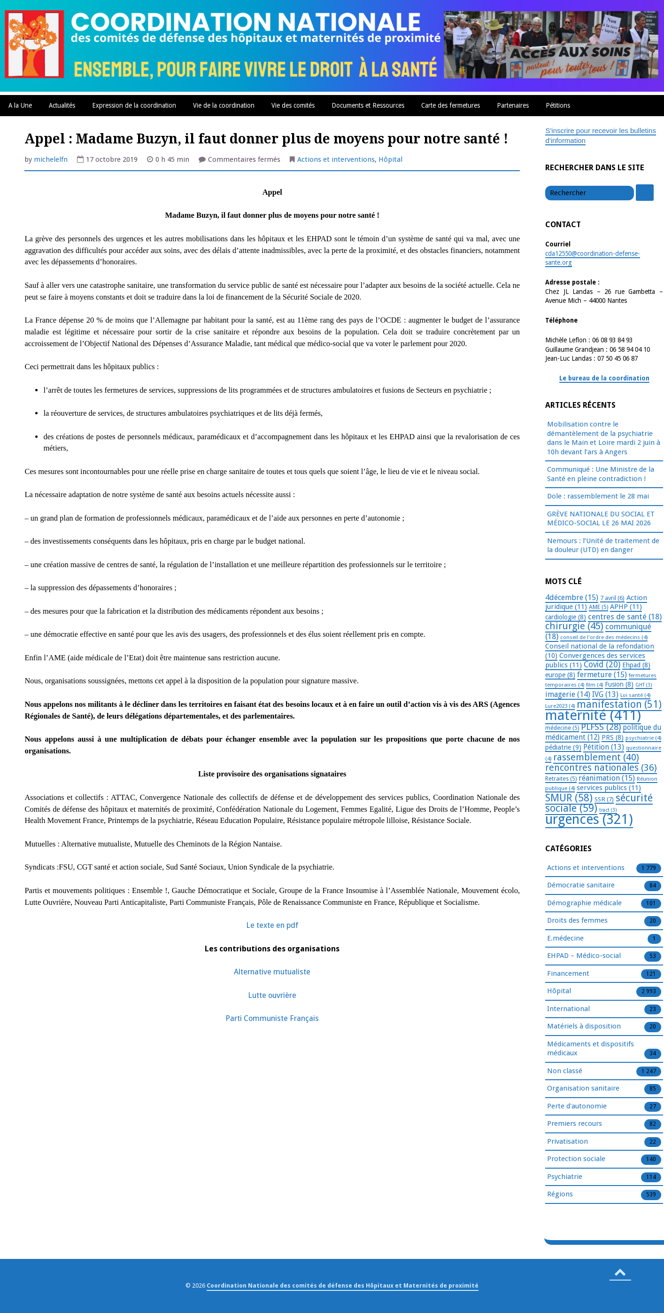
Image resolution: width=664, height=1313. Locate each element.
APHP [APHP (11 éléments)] (626, 606)
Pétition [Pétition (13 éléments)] (603, 747)
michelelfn (51, 159)
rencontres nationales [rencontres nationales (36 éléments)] (601, 767)
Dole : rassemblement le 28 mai (598, 496)
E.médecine (565, 938)
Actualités (62, 105)
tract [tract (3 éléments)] (608, 810)
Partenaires (513, 105)
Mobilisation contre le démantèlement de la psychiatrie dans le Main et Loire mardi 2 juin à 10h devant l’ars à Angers (603, 438)
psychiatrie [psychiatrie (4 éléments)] (643, 738)
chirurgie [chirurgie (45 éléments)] (574, 626)
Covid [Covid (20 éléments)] (602, 664)
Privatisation (567, 1142)
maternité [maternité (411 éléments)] (593, 715)
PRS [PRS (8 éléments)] (613, 737)
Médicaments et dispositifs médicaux (590, 1049)
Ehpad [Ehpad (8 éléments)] (636, 665)
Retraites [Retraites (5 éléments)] (561, 778)
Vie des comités (293, 105)
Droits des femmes (577, 920)
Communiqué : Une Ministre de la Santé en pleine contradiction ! (600, 474)
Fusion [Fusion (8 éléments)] (619, 684)
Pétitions (558, 105)
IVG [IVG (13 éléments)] (605, 694)
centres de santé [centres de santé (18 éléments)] (625, 616)
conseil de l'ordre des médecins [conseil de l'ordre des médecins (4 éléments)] (604, 637)
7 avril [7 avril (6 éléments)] (612, 597)
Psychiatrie (564, 1177)
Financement (568, 974)
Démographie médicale (584, 903)
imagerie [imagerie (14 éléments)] (567, 694)
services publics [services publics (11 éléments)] (609, 787)
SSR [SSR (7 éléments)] (604, 799)
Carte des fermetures (450, 105)
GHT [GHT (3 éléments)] (643, 685)
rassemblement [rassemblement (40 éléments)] (596, 757)
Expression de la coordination (134, 105)
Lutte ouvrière (272, 995)
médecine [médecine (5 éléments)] (562, 728)
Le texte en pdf (272, 925)
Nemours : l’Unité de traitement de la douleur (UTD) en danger (603, 545)
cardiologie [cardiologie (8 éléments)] (565, 617)
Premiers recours (574, 1124)
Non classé (564, 1071)
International (568, 1009)
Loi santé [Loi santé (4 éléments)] (635, 695)
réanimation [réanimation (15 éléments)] (607, 778)
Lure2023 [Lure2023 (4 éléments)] (560, 706)
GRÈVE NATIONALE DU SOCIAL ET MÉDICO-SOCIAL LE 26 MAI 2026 (601, 519)
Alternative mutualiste (272, 971)
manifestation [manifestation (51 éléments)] (619, 704)
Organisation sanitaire (583, 1088)
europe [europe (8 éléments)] (560, 675)
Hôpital (390, 159)
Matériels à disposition (584, 1026)
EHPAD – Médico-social (584, 956)
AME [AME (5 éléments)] (598, 607)
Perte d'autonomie (577, 1106)
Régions (560, 1194)
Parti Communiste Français (272, 1018)
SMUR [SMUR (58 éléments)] (569, 798)
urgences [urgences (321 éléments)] (589, 819)
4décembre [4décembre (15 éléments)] (571, 597)
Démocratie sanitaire (581, 885)
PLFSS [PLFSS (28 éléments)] (601, 727)
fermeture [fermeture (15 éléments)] (602, 674)
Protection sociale (576, 1159)
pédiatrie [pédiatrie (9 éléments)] (563, 747)
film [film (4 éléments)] (594, 684)
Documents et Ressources (368, 105)
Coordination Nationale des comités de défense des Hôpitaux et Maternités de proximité (343, 1285)
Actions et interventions (336, 159)
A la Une (20, 105)
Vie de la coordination (224, 105)
